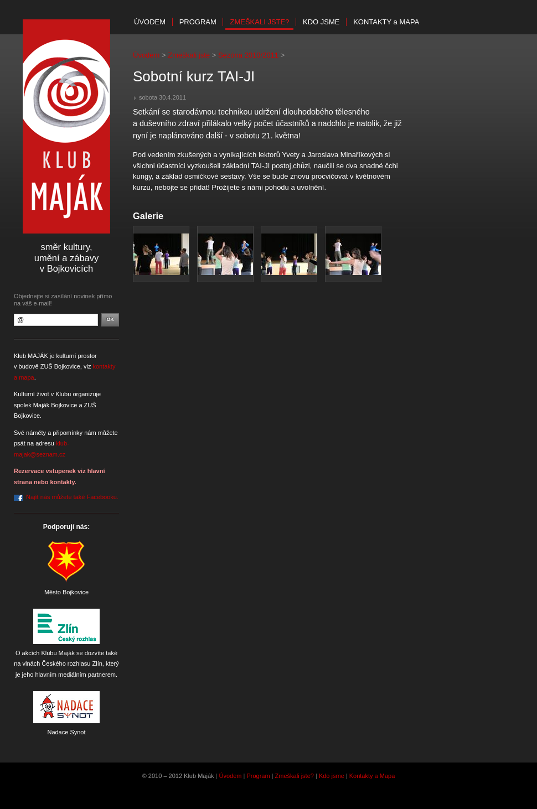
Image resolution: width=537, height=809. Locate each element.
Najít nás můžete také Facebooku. (72, 497)
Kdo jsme (321, 22)
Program (197, 22)
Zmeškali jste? (259, 22)
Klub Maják (66, 126)
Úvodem (150, 22)
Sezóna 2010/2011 (248, 55)
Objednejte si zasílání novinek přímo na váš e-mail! (63, 300)
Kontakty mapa (386, 22)
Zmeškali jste (189, 55)
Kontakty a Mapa (372, 775)
